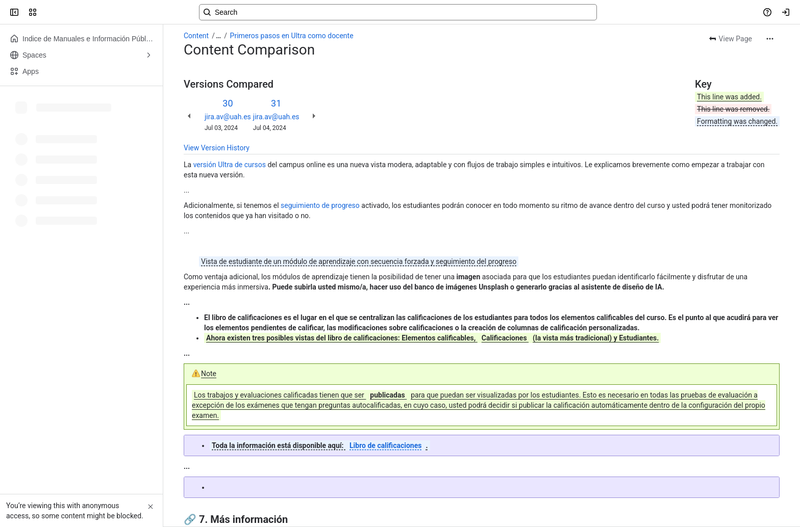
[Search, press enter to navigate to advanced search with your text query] (398, 12)
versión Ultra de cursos (229, 165)
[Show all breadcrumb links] (218, 36)
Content (196, 36)
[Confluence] (47, 12)
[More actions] (770, 38)
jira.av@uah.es (228, 117)
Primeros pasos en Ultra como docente (292, 36)
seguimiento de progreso (320, 205)
